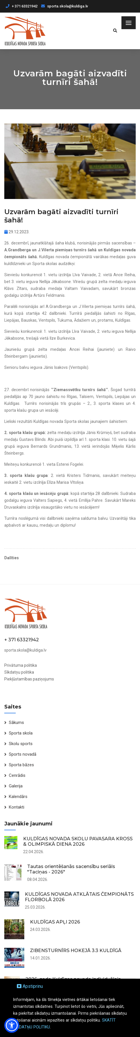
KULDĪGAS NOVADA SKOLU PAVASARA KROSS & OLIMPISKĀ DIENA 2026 (78, 841)
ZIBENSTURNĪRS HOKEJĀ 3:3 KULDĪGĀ (75, 950)
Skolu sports (21, 743)
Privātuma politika (20, 665)
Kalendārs (18, 796)
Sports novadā (22, 754)
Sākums (16, 722)
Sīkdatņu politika (19, 672)
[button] (12, 1025)
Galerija (16, 786)
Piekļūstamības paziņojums (29, 679)
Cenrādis (17, 775)
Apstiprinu (30, 986)
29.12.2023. (16, 232)
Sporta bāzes (21, 764)
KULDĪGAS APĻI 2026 (55, 922)
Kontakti (16, 807)
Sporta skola (21, 733)
